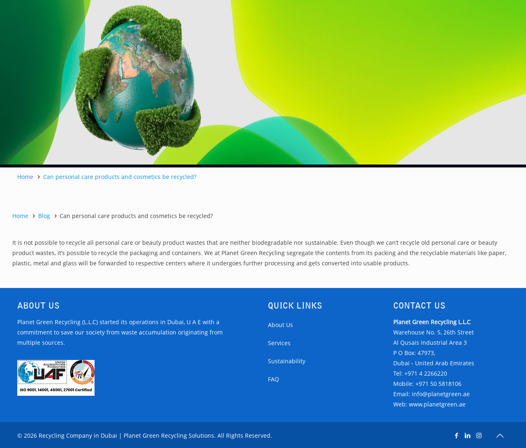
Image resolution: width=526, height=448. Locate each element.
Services (279, 343)
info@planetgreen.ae (441, 394)
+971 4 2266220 (425, 373)
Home (25, 177)
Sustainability (286, 361)
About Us (280, 325)
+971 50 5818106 (438, 384)
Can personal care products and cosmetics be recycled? (119, 177)
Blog (44, 216)
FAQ (273, 379)
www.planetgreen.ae (437, 404)
